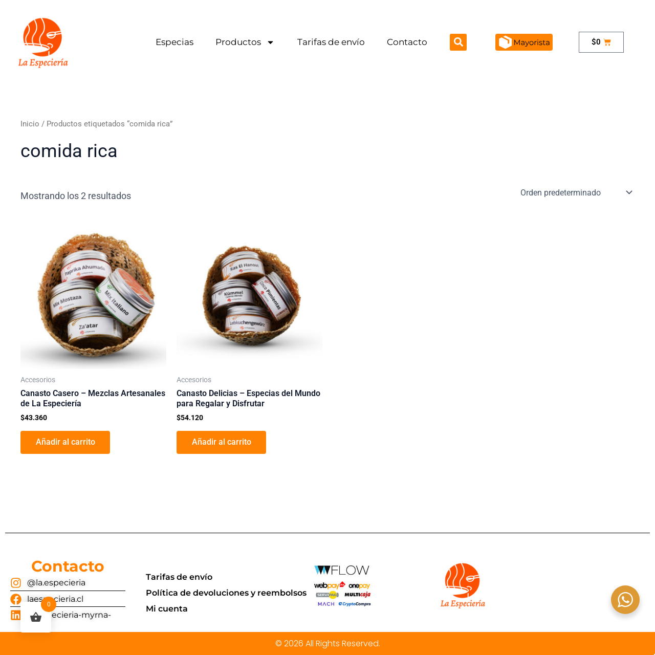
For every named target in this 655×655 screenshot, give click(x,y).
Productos (245, 42)
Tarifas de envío (331, 42)
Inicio (29, 123)
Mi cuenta (167, 609)
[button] (458, 42)
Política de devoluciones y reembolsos (226, 593)
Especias (174, 42)
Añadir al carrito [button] (65, 442)
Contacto (407, 42)
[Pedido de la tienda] (575, 192)
